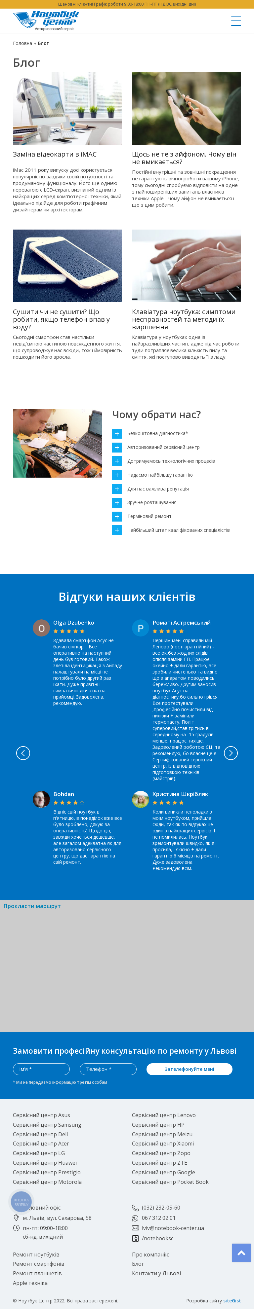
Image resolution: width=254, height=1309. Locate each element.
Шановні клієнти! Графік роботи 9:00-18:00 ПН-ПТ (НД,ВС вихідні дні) (127, 4)
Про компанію (151, 1254)
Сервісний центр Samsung (47, 1124)
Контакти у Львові (156, 1273)
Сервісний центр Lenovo (164, 1115)
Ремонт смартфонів (38, 1263)
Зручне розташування (144, 502)
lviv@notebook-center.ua (173, 1228)
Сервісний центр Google (163, 1172)
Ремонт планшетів (37, 1273)
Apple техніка (30, 1283)
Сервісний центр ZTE (159, 1162)
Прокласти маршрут (32, 906)
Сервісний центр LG (39, 1153)
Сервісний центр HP (158, 1124)
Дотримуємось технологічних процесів (163, 461)
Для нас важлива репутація (150, 489)
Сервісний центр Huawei (45, 1162)
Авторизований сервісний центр (156, 447)
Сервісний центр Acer (41, 1143)
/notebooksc (157, 1238)
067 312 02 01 (159, 1217)
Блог (138, 1263)
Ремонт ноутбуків (36, 1254)
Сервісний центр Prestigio (47, 1172)
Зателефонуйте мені (189, 1069)
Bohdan (63, 794)
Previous (23, 753)
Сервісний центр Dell (40, 1134)
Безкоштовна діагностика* (150, 433)
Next (231, 753)
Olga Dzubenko (73, 622)
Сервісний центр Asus (41, 1115)
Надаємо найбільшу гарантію (152, 475)
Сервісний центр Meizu (162, 1134)
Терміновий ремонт (142, 516)
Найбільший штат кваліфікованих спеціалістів (171, 530)
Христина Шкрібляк (180, 794)
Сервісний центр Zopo (161, 1153)
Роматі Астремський (181, 622)
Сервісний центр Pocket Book (170, 1181)
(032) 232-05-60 (161, 1207)
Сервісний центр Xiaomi (163, 1143)
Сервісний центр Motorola (47, 1181)
